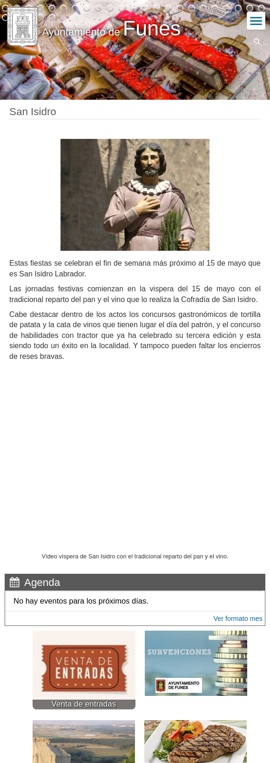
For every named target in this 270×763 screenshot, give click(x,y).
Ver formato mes (238, 618)
